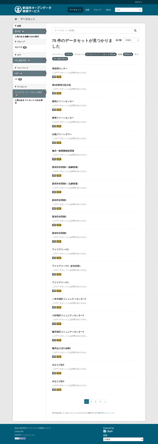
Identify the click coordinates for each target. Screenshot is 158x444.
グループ (97, 10)
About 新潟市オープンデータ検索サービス (33, 428)
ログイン (138, 2)
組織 (87, 10)
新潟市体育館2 (59, 216)
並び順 (118, 40)
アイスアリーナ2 (60, 249)
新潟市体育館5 (59, 233)
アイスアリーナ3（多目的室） (67, 266)
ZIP (54, 77)
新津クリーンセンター (63, 118)
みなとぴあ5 (58, 365)
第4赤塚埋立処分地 (61, 85)
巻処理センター (59, 68)
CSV (58, 77)
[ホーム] (16, 19)
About (108, 10)
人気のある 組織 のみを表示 (27, 36)
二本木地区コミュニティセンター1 (69, 299)
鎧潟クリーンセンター (63, 101)
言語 (105, 435)
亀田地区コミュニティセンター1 (68, 332)
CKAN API (19, 431)
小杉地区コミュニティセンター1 (68, 315)
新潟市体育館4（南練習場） (66, 167)
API (96, 413)
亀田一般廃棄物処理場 (63, 151)
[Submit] (140, 9)
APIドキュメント (107, 413)
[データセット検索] (128, 10)
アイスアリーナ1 (60, 282)
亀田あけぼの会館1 (61, 348)
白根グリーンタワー (62, 134)
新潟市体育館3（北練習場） (66, 183)
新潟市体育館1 (59, 200)
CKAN (108, 431)
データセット (75, 10)
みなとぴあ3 (58, 381)
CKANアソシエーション (25, 435)
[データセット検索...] (92, 30)
